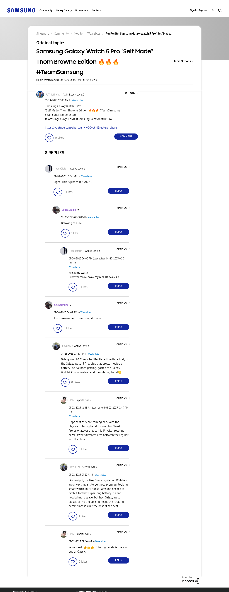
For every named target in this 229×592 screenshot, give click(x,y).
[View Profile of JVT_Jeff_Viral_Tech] (57, 94)
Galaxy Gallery (64, 10)
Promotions (81, 10)
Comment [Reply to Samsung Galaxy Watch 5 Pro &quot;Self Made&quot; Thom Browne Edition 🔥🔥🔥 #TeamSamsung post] (126, 136)
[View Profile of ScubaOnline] (69, 209)
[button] (131, 93)
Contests (96, 10)
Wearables (77, 100)
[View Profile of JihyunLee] (67, 346)
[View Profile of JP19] (71, 400)
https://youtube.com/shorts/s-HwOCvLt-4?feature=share (81, 127)
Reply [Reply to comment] (118, 190)
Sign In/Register (199, 10)
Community (46, 10)
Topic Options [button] (182, 61)
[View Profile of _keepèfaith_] (61, 168)
